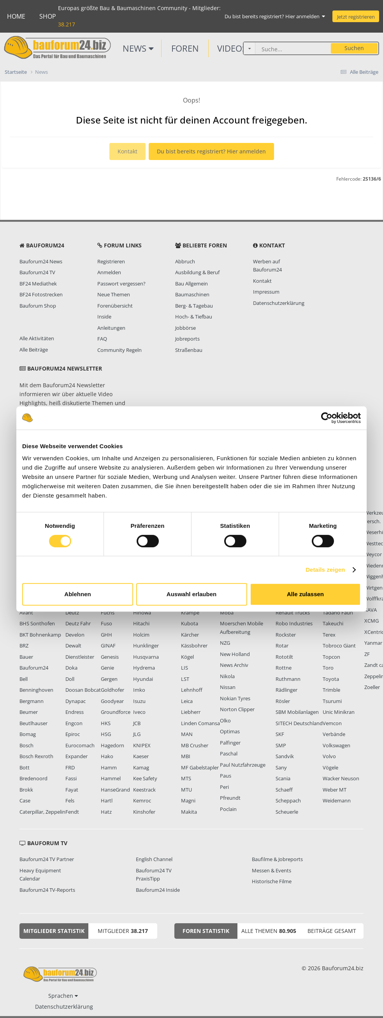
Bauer (26, 656)
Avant (26, 612)
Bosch (26, 745)
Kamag (141, 767)
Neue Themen (113, 294)
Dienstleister (79, 656)
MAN (187, 734)
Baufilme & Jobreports (277, 859)
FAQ (102, 338)
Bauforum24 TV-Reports (47, 889)
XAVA (370, 609)
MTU (186, 789)
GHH (106, 634)
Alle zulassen (305, 594)
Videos (235, 48)
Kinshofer (144, 811)
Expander (76, 756)
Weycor (373, 554)
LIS (184, 667)
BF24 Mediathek (38, 283)
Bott (24, 767)
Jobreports (187, 338)
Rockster (286, 634)
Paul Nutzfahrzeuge (242, 764)
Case (24, 800)
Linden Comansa (200, 723)
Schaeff (284, 789)
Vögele (330, 767)
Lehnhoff (191, 689)
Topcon (331, 656)
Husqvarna (146, 656)
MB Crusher (194, 745)
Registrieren (111, 261)
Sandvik (285, 756)
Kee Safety (145, 778)
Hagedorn (112, 745)
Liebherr (190, 711)
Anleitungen (111, 327)
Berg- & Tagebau (194, 305)
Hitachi (141, 623)
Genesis (110, 656)
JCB (137, 723)
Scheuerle (287, 811)
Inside (104, 316)
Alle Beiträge (33, 349)
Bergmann (31, 701)
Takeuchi (333, 623)
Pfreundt (230, 797)
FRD (70, 767)
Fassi (71, 778)
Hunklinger (146, 645)
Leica (187, 701)
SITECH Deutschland (299, 723)
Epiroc (72, 734)
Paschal (228, 753)
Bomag (27, 734)
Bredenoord (33, 778)
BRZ (23, 645)
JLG (137, 734)
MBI (185, 756)
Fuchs (107, 612)
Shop (47, 16)
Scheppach (288, 800)
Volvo (329, 756)
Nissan (227, 687)
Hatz (106, 811)
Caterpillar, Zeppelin (42, 811)
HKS (106, 723)
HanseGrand (115, 789)
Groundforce (115, 711)
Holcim (141, 634)
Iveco (139, 711)
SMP (281, 745)
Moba (227, 612)
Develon (74, 634)
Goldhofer (112, 689)
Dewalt (73, 645)
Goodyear (112, 701)
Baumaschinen (192, 294)
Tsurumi (332, 701)
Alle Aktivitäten (36, 338)
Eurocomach (80, 745)
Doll (69, 678)
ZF (367, 654)
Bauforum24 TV (37, 272)
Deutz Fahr (78, 623)
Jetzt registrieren (356, 16)
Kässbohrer (194, 645)
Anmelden (109, 272)
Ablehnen (77, 594)
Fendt (72, 811)
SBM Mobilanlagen (297, 711)
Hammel (111, 778)
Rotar (282, 645)
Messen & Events (271, 870)
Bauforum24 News (40, 261)
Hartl (106, 800)
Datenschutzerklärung (278, 302)
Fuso (106, 623)
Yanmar (373, 642)
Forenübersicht (115, 305)
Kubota (189, 623)
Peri (224, 786)
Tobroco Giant (339, 645)
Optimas (230, 731)
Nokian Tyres (235, 698)
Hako (107, 756)
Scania (283, 778)
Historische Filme (272, 881)
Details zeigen (325, 569)
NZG (225, 642)
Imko (139, 689)
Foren (185, 48)
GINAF (108, 645)
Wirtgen (373, 587)
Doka (71, 667)
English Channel (154, 859)
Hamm (109, 767)
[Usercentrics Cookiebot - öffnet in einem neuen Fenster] (327, 418)
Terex (329, 634)
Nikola (227, 676)
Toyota (331, 678)
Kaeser (141, 756)
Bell (23, 678)
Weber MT (334, 789)
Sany (281, 767)
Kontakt (127, 151)
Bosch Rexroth (36, 756)
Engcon (74, 723)
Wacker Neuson (341, 778)
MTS (186, 778)
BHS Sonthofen (37, 623)
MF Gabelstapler (200, 767)
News (138, 48)
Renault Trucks (293, 612)
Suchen (354, 48)
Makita (189, 811)
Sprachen (63, 995)
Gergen (109, 678)
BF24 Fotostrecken (41, 294)
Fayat (71, 789)
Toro (328, 667)
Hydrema (144, 667)
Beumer (28, 711)
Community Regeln (119, 349)
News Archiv (234, 664)
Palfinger (230, 742)
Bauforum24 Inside (158, 889)
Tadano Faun (338, 612)
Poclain (228, 809)
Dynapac (75, 701)
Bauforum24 (33, 667)
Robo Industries (294, 623)
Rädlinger (286, 689)
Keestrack (144, 789)
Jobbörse (185, 327)
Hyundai (143, 678)
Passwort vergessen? (121, 283)
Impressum (266, 291)
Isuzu (139, 701)
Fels (69, 800)
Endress (74, 711)
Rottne (284, 667)
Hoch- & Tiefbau (193, 316)
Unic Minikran (339, 711)
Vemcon (332, 723)
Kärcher (190, 634)
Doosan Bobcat (83, 689)
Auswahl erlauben (191, 594)
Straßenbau (188, 349)
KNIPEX (142, 745)
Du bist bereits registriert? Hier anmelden (275, 16)
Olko (225, 720)
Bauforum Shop (37, 305)
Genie (107, 667)
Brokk (26, 789)
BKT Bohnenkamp (40, 634)
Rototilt (284, 656)
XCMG (371, 620)
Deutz (72, 612)
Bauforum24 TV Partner (46, 859)
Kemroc (142, 800)
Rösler (283, 701)
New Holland (235, 654)
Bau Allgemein (191, 283)
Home (16, 16)
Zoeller (372, 687)
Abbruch (185, 261)
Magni (188, 800)
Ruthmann (288, 678)
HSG (106, 734)
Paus (225, 775)
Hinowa (142, 612)
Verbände (334, 734)
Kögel (187, 656)
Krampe (190, 612)
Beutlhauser (33, 723)
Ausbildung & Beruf (197, 272)
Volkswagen (336, 745)
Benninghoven (36, 689)
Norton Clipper (237, 709)
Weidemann (337, 800)
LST (185, 678)
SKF (280, 734)
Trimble (331, 689)
